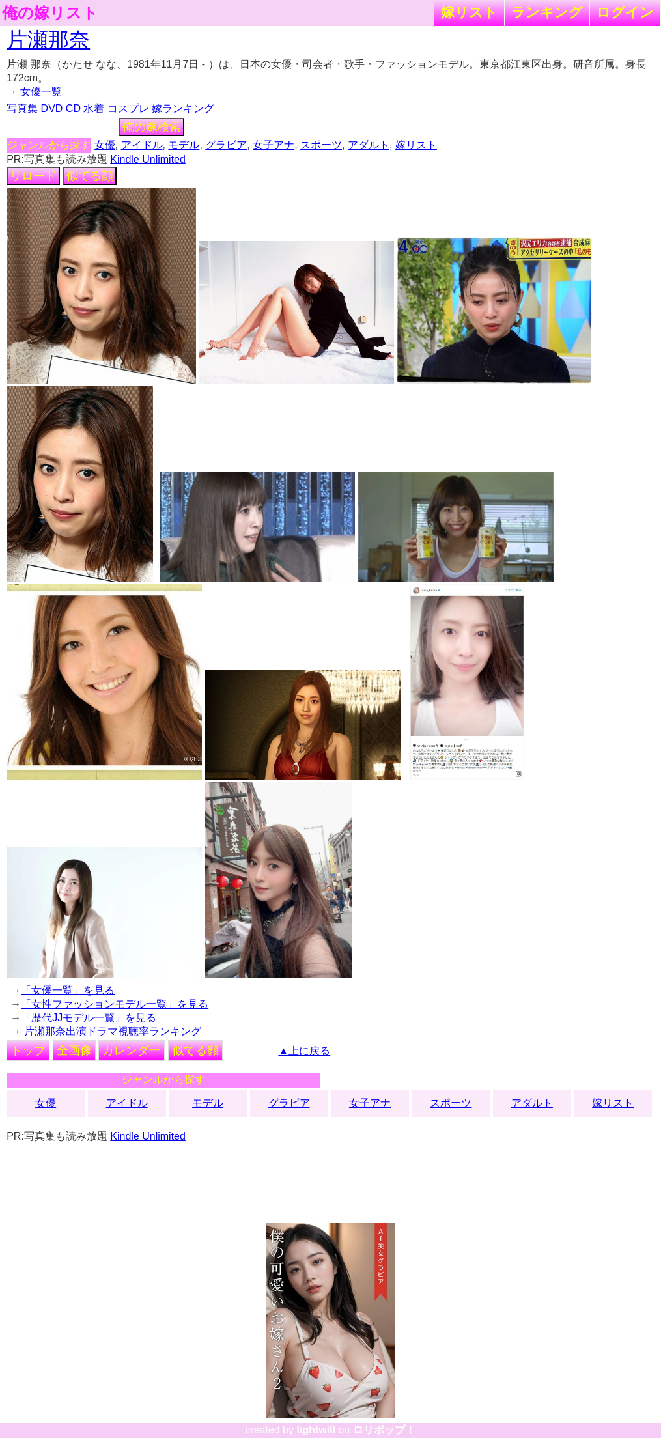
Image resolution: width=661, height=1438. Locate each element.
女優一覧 (41, 91)
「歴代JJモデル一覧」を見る (88, 1017)
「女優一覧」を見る (68, 990)
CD (73, 108)
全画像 (74, 1050)
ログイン (625, 12)
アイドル (142, 144)
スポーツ (321, 144)
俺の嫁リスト (50, 13)
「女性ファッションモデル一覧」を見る (114, 1003)
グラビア (226, 144)
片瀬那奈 (48, 39)
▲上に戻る (304, 1050)
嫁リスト (469, 12)
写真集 (22, 108)
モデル (183, 144)
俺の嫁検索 (151, 127)
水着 (93, 108)
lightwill (315, 1429)
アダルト (368, 144)
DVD (52, 108)
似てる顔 (89, 175)
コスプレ (128, 108)
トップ (28, 1050)
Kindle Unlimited (148, 159)
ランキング (547, 12)
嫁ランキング (183, 108)
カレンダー (131, 1050)
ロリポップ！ (384, 1429)
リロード (33, 175)
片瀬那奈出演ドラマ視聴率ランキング (112, 1031)
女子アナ (273, 144)
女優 (104, 144)
